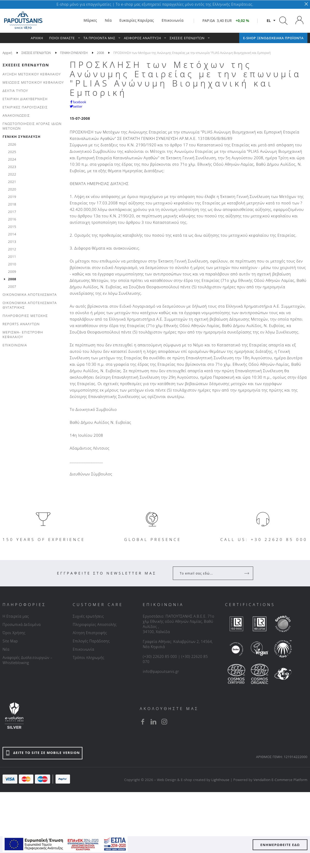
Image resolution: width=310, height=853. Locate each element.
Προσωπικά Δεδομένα (22, 624)
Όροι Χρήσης (14, 632)
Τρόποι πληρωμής (88, 657)
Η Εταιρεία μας (16, 616)
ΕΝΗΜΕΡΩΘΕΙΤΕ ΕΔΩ (280, 844)
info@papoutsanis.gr (161, 671)
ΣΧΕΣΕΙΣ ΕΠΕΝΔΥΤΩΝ (26, 64)
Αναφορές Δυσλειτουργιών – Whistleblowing (27, 660)
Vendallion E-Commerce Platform (280, 779)
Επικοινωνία (83, 649)
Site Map (10, 641)
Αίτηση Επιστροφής (90, 632)
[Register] (247, 573)
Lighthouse (220, 779)
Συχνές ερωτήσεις (88, 616)
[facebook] (142, 721)
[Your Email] (209, 573)
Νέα (6, 649)
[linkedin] (153, 721)
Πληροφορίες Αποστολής (95, 624)
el (269, 20)
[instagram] (164, 721)
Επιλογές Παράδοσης (91, 641)
